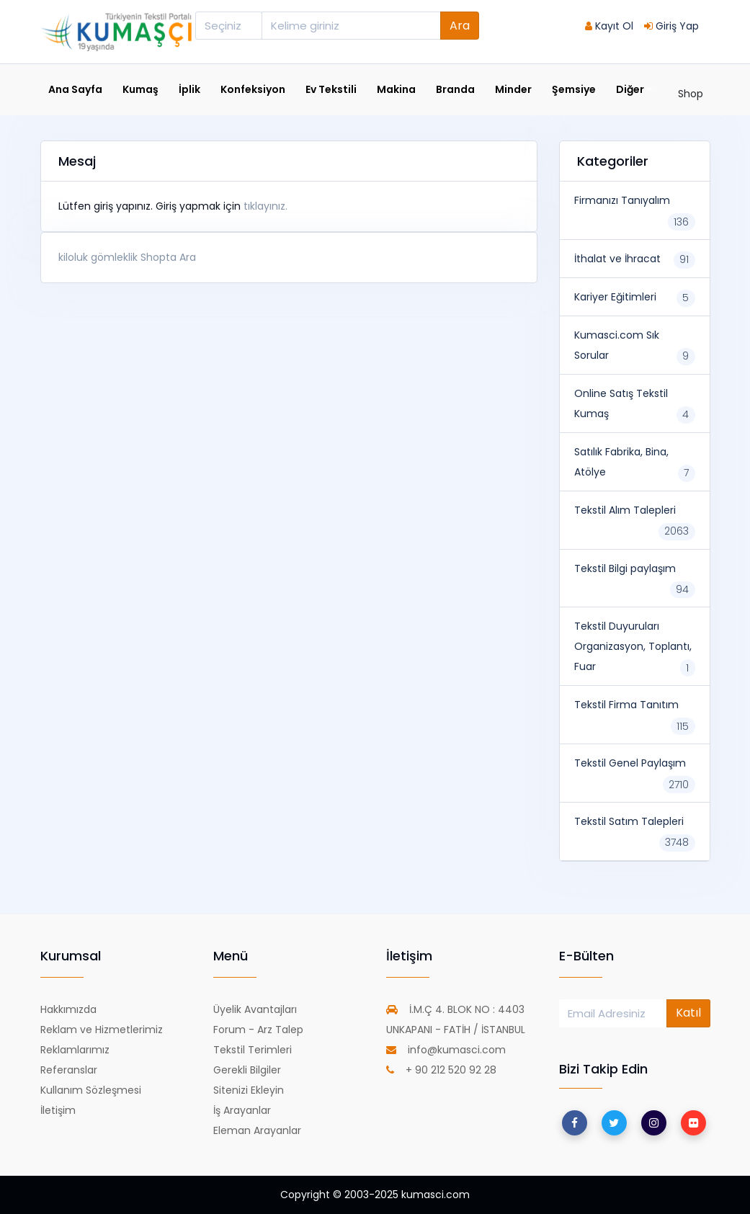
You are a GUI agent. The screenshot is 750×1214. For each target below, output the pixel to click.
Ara (460, 25)
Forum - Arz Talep (258, 1029)
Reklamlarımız (75, 1050)
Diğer (634, 89)
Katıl (688, 1012)
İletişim (58, 1110)
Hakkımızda (68, 1009)
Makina (396, 89)
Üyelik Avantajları (255, 1009)
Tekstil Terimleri (252, 1050)
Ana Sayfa (75, 89)
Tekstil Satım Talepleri (629, 821)
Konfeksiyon (252, 89)
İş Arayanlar (242, 1110)
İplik (189, 89)
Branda (455, 89)
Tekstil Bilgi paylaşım (625, 568)
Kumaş (140, 89)
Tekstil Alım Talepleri (625, 510)
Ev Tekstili (331, 89)
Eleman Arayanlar (257, 1130)
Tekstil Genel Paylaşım (630, 763)
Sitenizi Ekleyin (248, 1090)
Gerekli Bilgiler (247, 1070)
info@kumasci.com (446, 1050)
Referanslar (68, 1070)
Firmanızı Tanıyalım (622, 200)
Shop (690, 93)
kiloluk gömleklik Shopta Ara (127, 257)
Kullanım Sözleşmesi (90, 1090)
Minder (513, 89)
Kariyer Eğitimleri (615, 297)
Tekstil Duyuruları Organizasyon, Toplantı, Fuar (633, 646)
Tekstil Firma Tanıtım (626, 704)
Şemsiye (574, 89)
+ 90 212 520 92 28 (441, 1070)
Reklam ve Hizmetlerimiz (101, 1029)
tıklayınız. (265, 206)
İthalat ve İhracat (617, 258)
